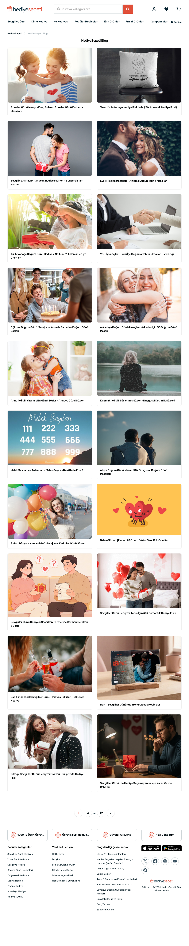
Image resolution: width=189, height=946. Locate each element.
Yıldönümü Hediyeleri (18, 859)
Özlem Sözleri (104, 874)
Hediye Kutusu (15, 896)
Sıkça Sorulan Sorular (63, 864)
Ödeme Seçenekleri (62, 875)
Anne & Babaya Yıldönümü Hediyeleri (117, 879)
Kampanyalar (159, 21)
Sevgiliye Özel (16, 21)
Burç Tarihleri (104, 904)
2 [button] (88, 813)
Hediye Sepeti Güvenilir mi (66, 880)
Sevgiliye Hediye (16, 864)
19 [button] (101, 813)
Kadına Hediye (15, 880)
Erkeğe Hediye (15, 886)
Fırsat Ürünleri (135, 21)
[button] (176, 22)
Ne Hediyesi (60, 21)
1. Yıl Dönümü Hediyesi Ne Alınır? (114, 884)
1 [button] (78, 813)
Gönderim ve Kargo (62, 870)
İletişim (56, 859)
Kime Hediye (39, 21)
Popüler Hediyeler (86, 21)
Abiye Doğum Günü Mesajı (111, 868)
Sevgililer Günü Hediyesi (20, 854)
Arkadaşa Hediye (16, 891)
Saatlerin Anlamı (105, 909)
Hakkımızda (58, 854)
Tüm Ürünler (112, 21)
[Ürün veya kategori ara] (88, 9)
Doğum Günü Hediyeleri (20, 870)
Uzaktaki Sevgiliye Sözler (110, 899)
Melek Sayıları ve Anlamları (111, 854)
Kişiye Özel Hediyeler (18, 875)
